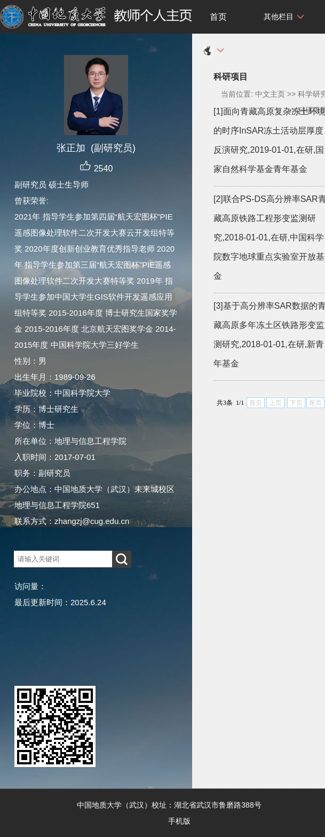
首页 (218, 16)
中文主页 (270, 94)
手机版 (179, 821)
